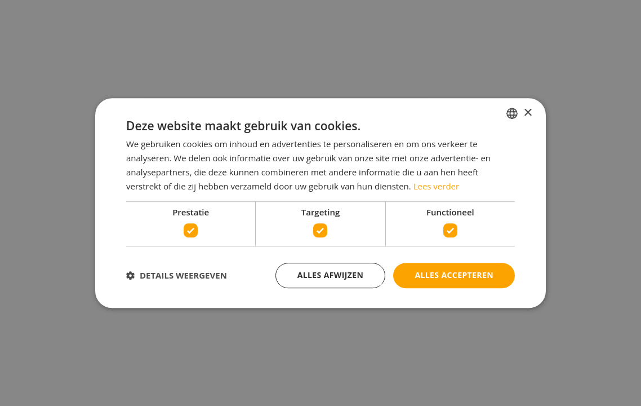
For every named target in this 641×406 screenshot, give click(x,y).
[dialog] (320, 203)
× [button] (527, 113)
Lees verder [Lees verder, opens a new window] (436, 186)
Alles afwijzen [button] (330, 275)
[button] (176, 275)
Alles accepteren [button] (454, 275)
